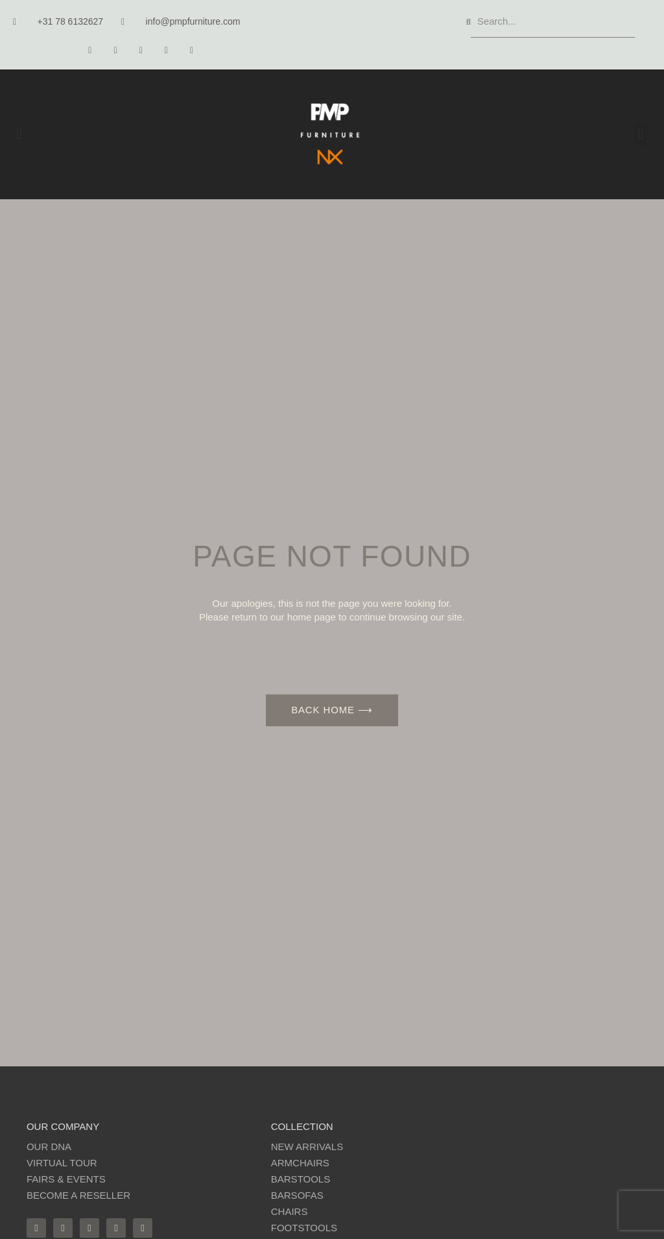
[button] (19, 134)
